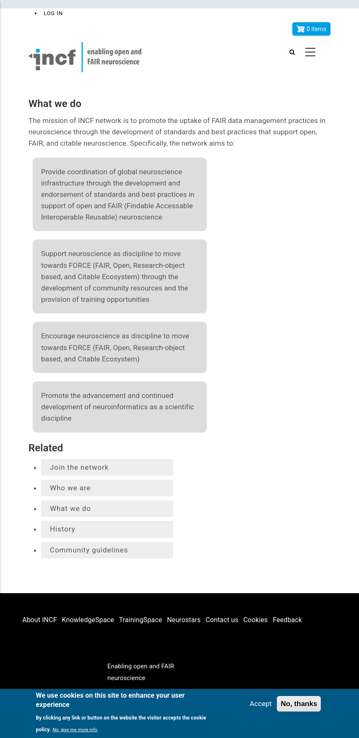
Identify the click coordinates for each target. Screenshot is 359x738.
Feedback (287, 620)
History (62, 529)
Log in (53, 13)
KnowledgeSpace (88, 620)
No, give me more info (74, 730)
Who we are (70, 488)
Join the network (79, 467)
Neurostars (183, 620)
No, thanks (299, 704)
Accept (261, 703)
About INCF (39, 620)
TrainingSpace (140, 620)
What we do (70, 508)
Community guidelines (89, 550)
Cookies (255, 620)
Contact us (222, 620)
